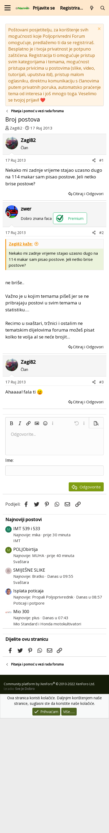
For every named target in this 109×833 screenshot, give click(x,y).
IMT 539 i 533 (26, 643)
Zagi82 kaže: (21, 358)
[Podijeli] (93, 274)
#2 (101, 347)
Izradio (19, 803)
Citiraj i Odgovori (88, 308)
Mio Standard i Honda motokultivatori (47, 738)
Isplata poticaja (28, 705)
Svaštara (21, 676)
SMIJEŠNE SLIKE (29, 685)
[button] (11, 538)
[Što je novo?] (91, 8)
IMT (17, 655)
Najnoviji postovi (23, 634)
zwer (26, 323)
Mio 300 (21, 726)
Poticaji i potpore (29, 717)
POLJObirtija (25, 664)
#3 (101, 496)
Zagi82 (16, 128)
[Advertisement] (54, 191)
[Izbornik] (7, 8)
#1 (101, 274)
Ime (9, 575)
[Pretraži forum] (102, 8)
